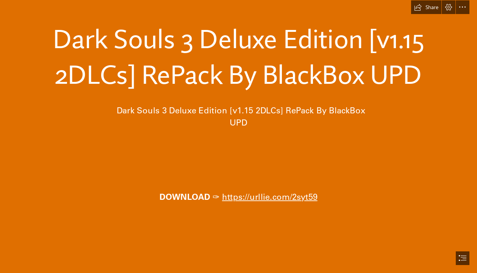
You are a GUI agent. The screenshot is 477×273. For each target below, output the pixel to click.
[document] (238, 136)
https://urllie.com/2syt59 (269, 196)
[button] (426, 7)
